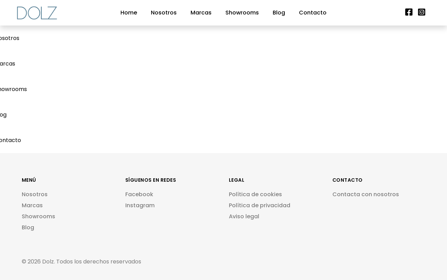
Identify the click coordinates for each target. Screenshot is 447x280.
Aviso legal (244, 216)
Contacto (313, 13)
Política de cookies (255, 194)
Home (128, 13)
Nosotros (164, 13)
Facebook (139, 194)
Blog (279, 13)
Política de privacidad (259, 205)
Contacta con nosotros (365, 194)
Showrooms (242, 13)
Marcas (201, 13)
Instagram (140, 205)
